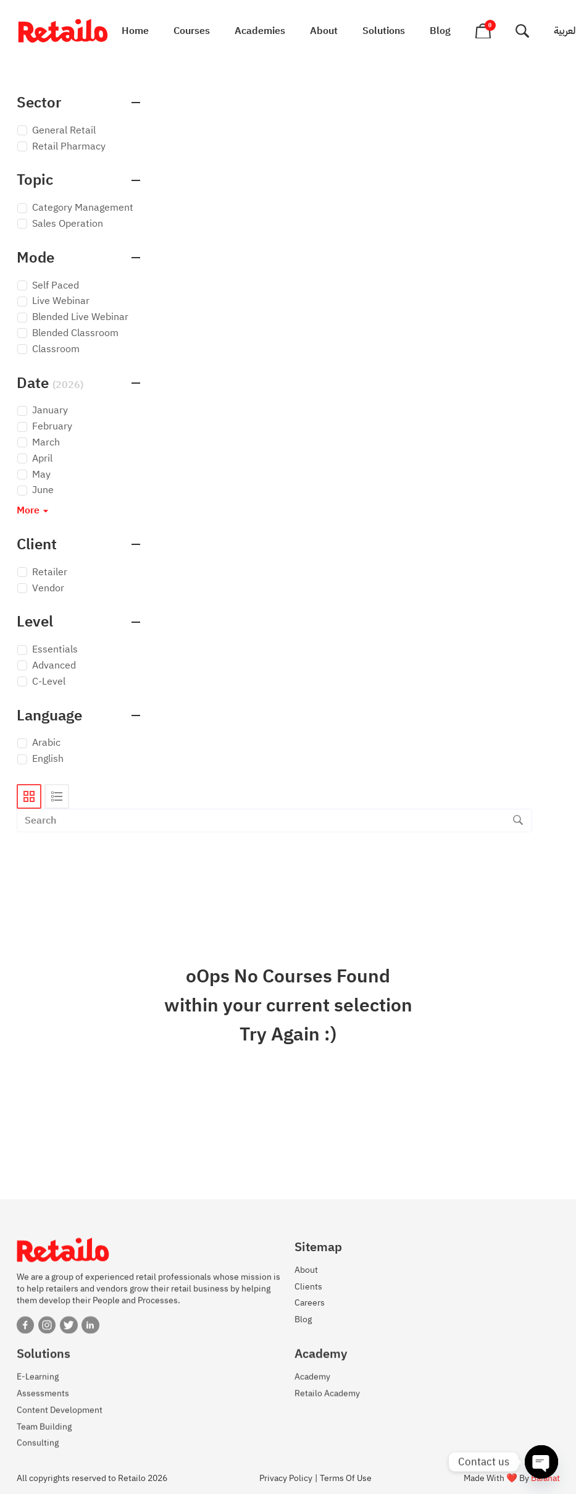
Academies (260, 30)
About (324, 30)
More (34, 510)
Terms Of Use (346, 1478)
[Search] (518, 820)
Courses (191, 30)
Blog (440, 30)
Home (135, 30)
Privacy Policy (285, 1478)
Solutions (383, 30)
